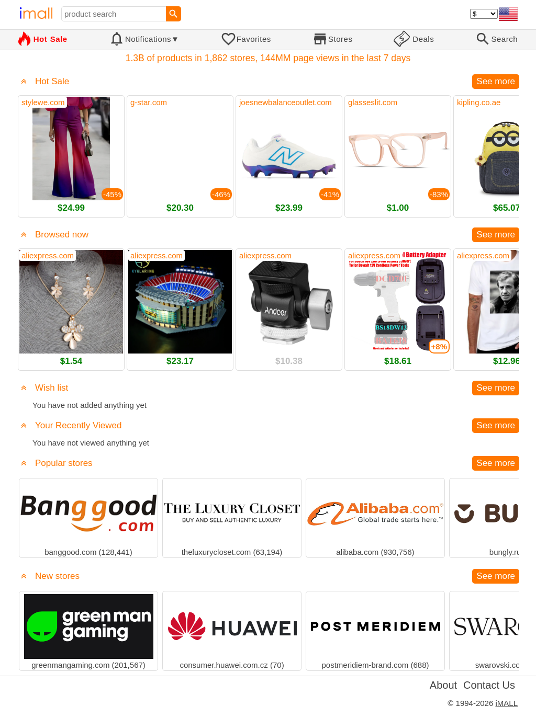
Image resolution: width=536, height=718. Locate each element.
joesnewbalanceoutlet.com (285, 102)
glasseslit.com (372, 102)
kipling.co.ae (478, 102)
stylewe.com (43, 102)
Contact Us (489, 685)
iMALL (506, 703)
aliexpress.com (47, 255)
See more (495, 81)
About (443, 685)
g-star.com (148, 102)
